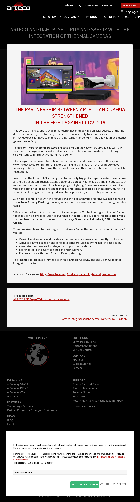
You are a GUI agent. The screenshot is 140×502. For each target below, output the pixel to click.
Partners (109, 17)
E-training (89, 17)
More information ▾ (23, 472)
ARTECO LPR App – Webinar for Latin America (41, 299)
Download (108, 5)
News (125, 17)
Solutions (50, 17)
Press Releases (56, 274)
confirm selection (113, 484)
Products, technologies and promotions (91, 274)
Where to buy (73, 5)
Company (70, 17)
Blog (43, 274)
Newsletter (92, 5)
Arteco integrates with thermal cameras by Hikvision (94, 319)
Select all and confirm (85, 484)
